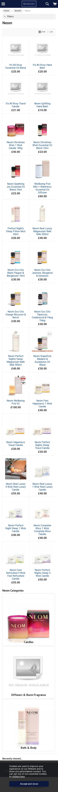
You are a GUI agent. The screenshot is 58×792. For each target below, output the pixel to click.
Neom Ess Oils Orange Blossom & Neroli (16, 314)
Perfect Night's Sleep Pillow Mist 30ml (15, 231)
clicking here (18, 776)
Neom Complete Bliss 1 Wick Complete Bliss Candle (42, 530)
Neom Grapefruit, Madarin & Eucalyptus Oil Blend (42, 360)
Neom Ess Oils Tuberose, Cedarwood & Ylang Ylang (42, 316)
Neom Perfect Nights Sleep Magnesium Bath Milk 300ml (16, 360)
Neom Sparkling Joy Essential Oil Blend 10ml (15, 186)
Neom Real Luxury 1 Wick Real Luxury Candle (42, 486)
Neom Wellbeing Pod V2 (16, 402)
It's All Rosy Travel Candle (16, 105)
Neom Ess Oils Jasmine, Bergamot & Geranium (42, 272)
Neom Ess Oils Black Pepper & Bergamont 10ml (16, 272)
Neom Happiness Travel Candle (15, 444)
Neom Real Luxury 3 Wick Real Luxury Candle (15, 486)
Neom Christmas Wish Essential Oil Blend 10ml (42, 145)
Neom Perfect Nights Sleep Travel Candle (42, 445)
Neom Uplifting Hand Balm (42, 105)
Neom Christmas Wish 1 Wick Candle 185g (16, 145)
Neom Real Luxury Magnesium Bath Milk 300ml (42, 231)
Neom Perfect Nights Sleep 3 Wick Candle (42, 573)
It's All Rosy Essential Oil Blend (15, 66)
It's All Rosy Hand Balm (42, 66)
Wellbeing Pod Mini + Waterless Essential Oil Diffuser (42, 188)
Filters (10, 16)
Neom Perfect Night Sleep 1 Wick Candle (15, 528)
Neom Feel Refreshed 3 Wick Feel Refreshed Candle (15, 574)
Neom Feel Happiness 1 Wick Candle (42, 403)
